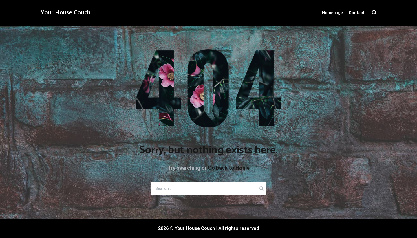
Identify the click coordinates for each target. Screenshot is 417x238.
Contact (357, 12)
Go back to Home (229, 168)
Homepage (332, 12)
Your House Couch (66, 13)
